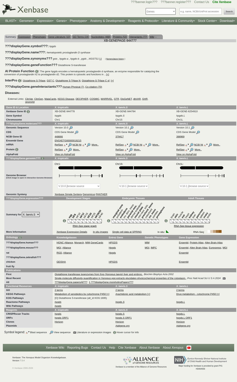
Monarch (79, 242)
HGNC (60, 242)
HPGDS (113, 242)
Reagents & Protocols (142, 20)
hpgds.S (119, 313)
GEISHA (61, 261)
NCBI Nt (77, 144)
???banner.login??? (144, 2)
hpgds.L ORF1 (184, 317)
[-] (100, 58)
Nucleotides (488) (100, 36)
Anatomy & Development (106, 20)
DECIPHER (82, 98)
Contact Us (201, 2)
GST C (50, 80)
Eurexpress (215, 247)
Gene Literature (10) (59, 36)
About (173, 347)
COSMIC (94, 98)
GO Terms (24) (81, 36)
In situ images (100, 231)
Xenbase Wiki (55, 347)
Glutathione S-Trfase (34, 80)
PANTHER (101, 194)
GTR (116, 98)
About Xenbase (149, 347)
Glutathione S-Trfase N (68, 80)
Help (112, 347)
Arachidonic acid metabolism (131, 294)
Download (226, 20)
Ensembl (184, 242)
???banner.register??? (176, 2)
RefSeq (59, 144)
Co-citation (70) (93, 86)
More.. (95, 144)
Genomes (25, 20)
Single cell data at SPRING (127, 231)
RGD (59, 252)
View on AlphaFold (65, 154)
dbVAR (137, 98)
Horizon (59, 321)
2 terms (59, 290)
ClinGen (38, 98)
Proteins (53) (120, 36)
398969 (180, 136)
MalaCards (50, 98)
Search (229, 11)
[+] (107, 74)
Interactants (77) (138, 36)
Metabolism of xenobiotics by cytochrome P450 (80, 294)
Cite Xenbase (127, 347)
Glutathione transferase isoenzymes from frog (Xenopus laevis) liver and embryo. (99, 274)
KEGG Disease (66, 98)
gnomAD (30, 101)
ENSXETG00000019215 (68, 140)
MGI (58, 247)
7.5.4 (22, 360)
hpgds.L (180, 313)
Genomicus (89, 194)
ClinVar (29, 98)
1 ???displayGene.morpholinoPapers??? (111, 282)
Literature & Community (177, 20)
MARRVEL (107, 98)
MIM (87, 242)
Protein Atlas (196, 242)
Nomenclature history (115, 59)
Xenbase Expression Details (71, 231)
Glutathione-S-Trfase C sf (96, 80)
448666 (59, 136)
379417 (119, 136)
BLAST (10, 20)
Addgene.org (122, 325)
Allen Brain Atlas (214, 242)
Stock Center (206, 20)
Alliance (68, 242)
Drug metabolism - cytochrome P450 (196, 294)
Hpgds (112, 247)
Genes (60, 20)
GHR (145, 98)
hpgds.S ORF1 (123, 317)
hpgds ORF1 (62, 317)
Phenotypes (78, 20)
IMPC (154, 247)
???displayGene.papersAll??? (71, 282)
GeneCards (97, 242)
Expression (44, 20)
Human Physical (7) (73, 86)
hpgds (58, 313)
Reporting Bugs (77, 347)
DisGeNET (126, 98)
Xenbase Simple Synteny (68, 194)
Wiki (153, 36)
